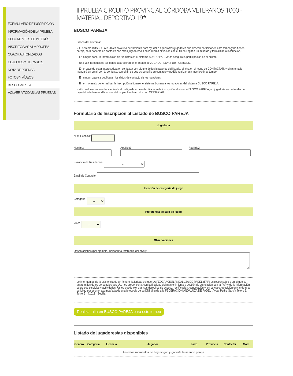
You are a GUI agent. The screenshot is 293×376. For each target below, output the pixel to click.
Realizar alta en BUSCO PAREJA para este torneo (119, 315)
